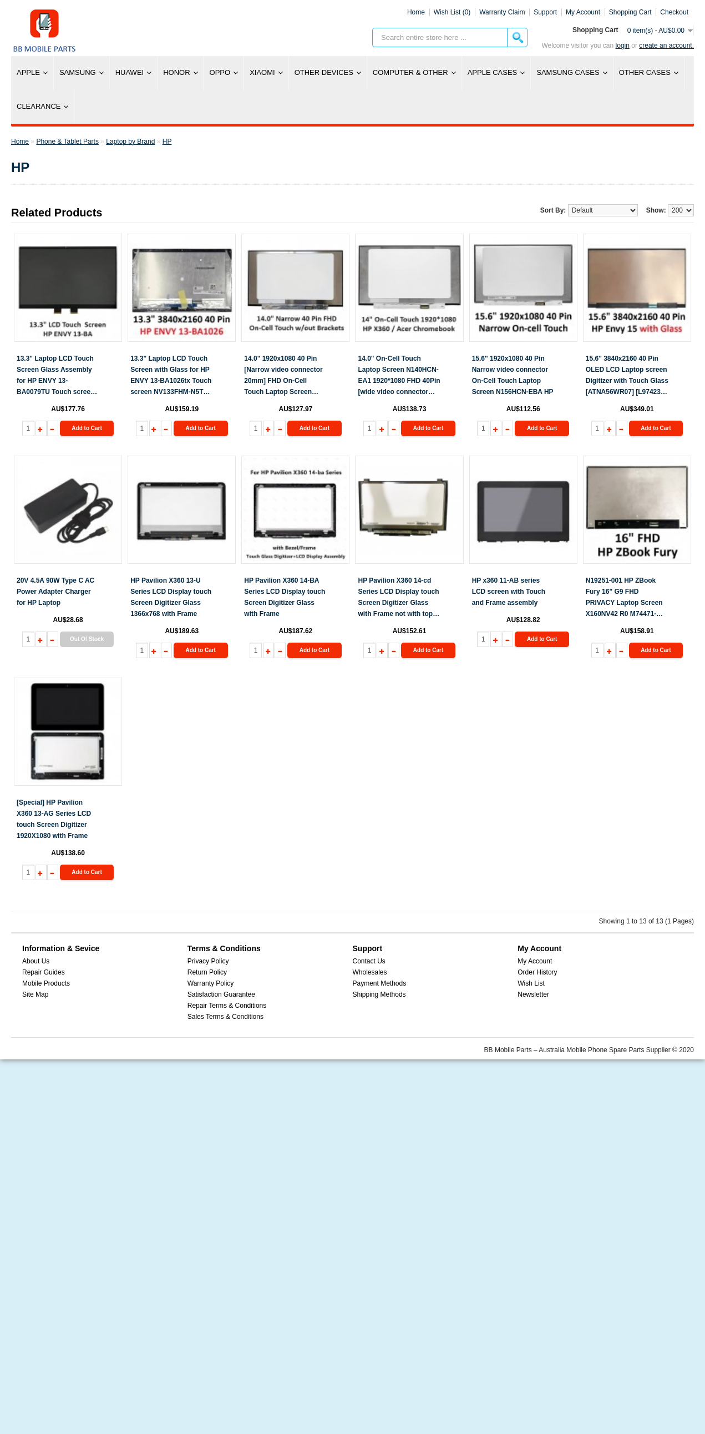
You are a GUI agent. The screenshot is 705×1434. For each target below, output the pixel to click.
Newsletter (533, 994)
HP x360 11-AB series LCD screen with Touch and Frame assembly (508, 592)
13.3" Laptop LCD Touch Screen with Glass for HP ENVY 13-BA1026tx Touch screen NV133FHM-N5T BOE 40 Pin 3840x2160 (170, 376)
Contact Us (369, 961)
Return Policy (207, 972)
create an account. (666, 45)
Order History (537, 972)
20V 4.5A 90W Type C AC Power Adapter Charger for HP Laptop (55, 592)
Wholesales (370, 972)
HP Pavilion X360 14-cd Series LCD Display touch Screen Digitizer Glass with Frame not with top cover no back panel (398, 598)
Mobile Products (46, 983)
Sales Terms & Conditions (225, 1017)
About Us (35, 961)
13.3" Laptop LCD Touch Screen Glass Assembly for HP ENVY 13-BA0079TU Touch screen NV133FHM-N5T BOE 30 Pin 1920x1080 (56, 376)
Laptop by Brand (130, 141)
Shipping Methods (379, 994)
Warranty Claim (502, 12)
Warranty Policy (210, 983)
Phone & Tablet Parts (67, 141)
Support (545, 12)
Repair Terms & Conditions (227, 1005)
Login (623, 45)
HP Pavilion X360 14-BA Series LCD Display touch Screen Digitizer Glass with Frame (284, 597)
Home (416, 12)
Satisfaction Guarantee (221, 994)
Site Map (35, 994)
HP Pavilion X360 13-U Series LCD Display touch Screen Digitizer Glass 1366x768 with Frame (170, 597)
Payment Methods (380, 983)
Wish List (531, 983)
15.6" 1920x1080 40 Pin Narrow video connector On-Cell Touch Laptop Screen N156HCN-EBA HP (513, 375)
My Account (535, 961)
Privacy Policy (208, 961)
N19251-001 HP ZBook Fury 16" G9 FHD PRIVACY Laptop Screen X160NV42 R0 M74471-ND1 (624, 598)
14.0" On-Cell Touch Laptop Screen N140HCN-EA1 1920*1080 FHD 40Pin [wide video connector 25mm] (399, 376)
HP (167, 141)
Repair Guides (43, 972)
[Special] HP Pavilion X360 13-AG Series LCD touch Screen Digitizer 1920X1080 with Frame (54, 819)
